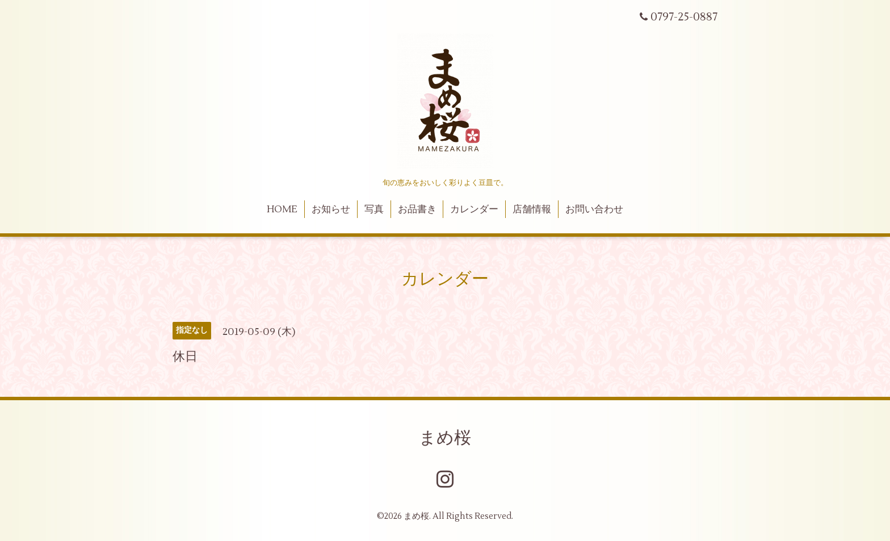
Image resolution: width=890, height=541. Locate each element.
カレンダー (474, 209)
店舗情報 (532, 209)
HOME (282, 209)
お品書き (417, 209)
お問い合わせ (594, 209)
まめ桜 (445, 438)
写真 (374, 209)
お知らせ (331, 209)
